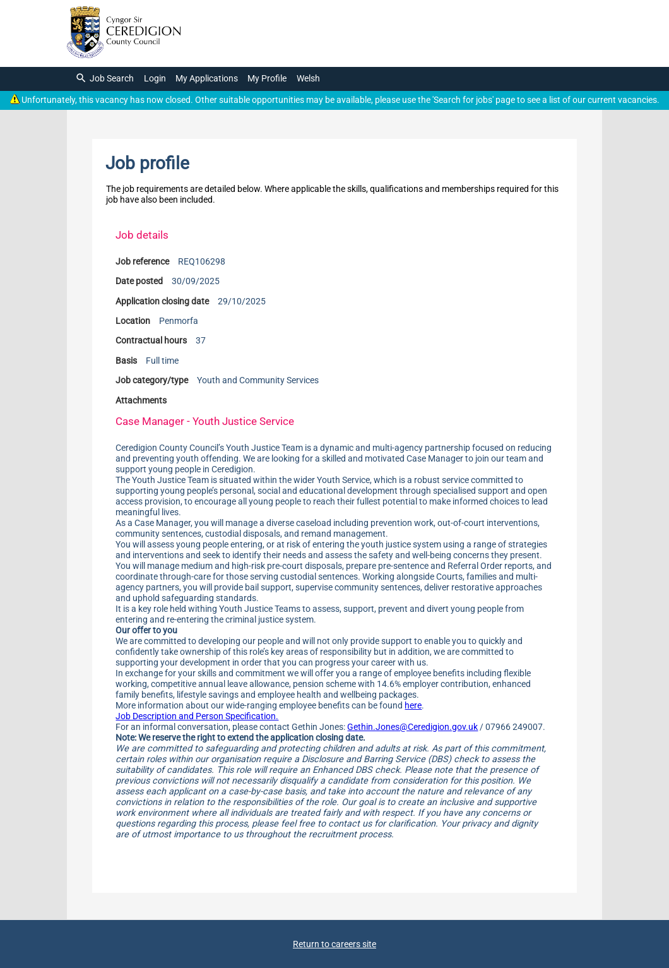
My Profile (267, 78)
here (413, 705)
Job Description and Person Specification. (196, 716)
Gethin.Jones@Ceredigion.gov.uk (412, 727)
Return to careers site (334, 944)
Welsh (308, 78)
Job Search (104, 79)
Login (155, 78)
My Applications (206, 78)
